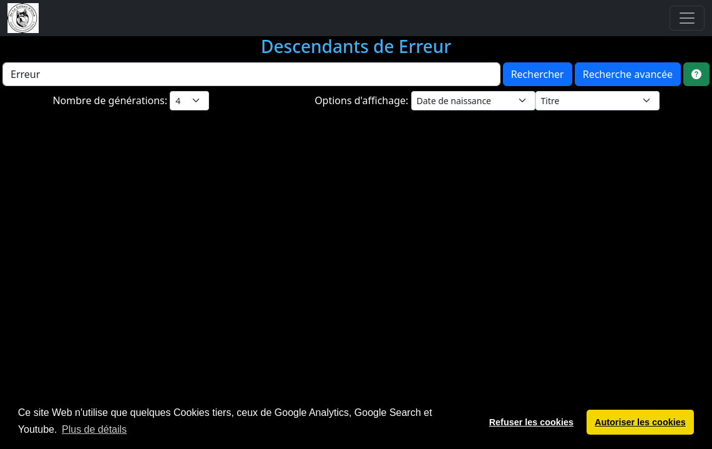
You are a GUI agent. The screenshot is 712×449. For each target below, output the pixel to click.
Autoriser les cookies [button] (640, 422)
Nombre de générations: (111, 100)
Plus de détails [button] (94, 429)
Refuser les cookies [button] (531, 422)
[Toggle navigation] (687, 18)
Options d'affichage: (363, 100)
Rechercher (537, 74)
